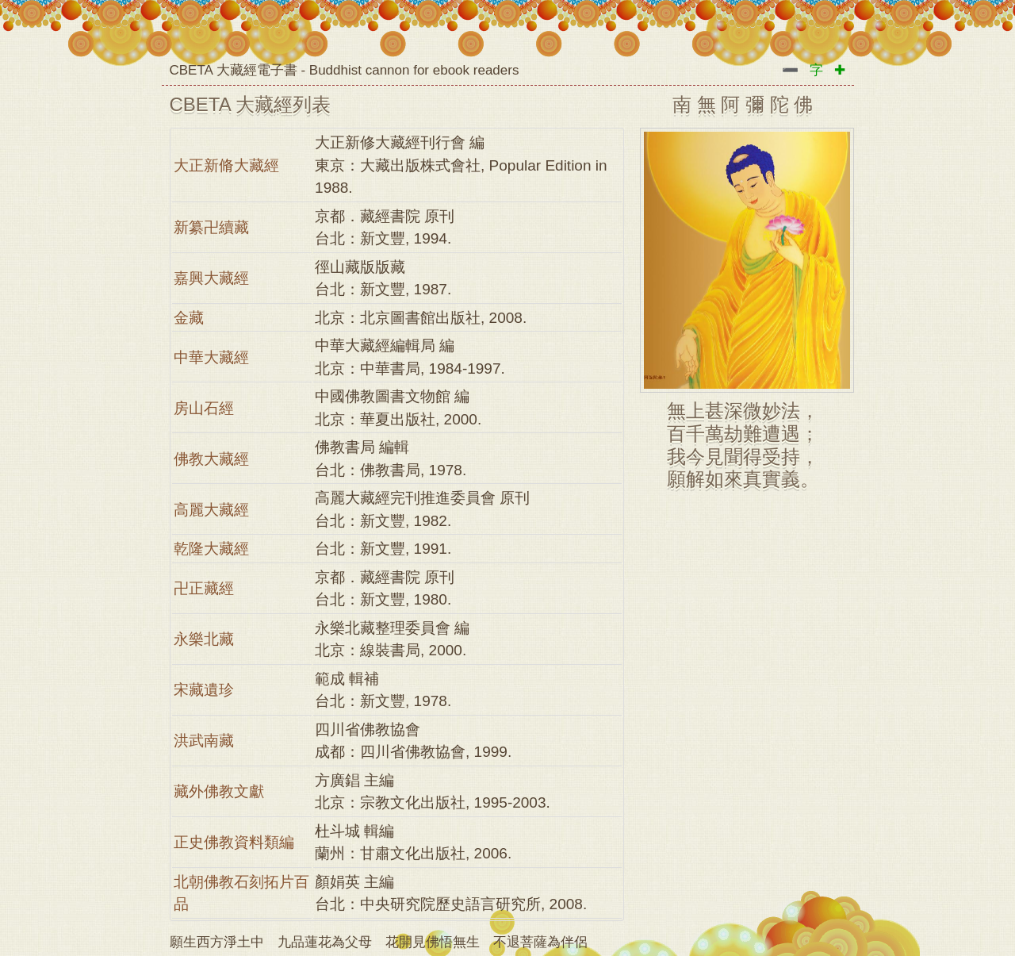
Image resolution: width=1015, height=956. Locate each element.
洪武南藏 (204, 740)
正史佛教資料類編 (234, 842)
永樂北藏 (204, 639)
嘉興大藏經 (211, 278)
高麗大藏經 (211, 509)
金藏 (189, 317)
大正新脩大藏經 (226, 165)
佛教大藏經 (211, 459)
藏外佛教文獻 (219, 791)
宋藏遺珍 (204, 689)
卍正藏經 (204, 588)
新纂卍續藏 (211, 227)
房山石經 (204, 408)
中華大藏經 (211, 357)
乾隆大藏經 (211, 548)
